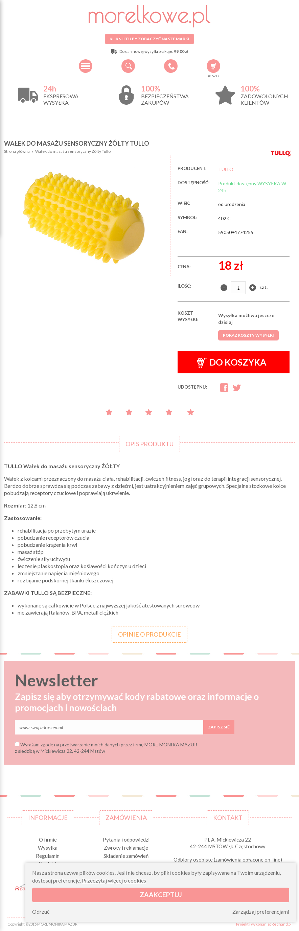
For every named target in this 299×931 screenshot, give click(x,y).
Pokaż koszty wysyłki (248, 335)
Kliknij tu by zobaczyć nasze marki (149, 38)
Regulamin (48, 856)
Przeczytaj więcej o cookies (114, 880)
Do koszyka (232, 362)
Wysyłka (48, 848)
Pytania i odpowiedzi (126, 839)
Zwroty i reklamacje (126, 848)
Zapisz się (219, 726)
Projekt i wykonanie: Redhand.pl (264, 924)
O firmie (48, 839)
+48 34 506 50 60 (171, 66)
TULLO (225, 169)
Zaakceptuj (161, 894)
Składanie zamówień (126, 856)
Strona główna (17, 151)
